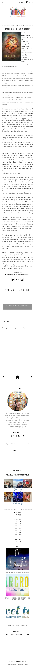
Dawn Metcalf (18, 274)
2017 (16, 528)
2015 (16, 532)
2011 (16, 541)
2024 (17, 512)
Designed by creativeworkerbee (17, 664)
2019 (16, 523)
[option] (17, 301)
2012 (16, 539)
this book (20, 144)
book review (9, 274)
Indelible (24, 33)
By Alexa (13, 274)
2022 (17, 517)
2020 (16, 521)
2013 (16, 537)
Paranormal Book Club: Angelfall (17, 305)
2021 (17, 519)
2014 (16, 534)
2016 (16, 530)
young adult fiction (24, 274)
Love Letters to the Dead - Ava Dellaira (17, 572)
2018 (16, 526)
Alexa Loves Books (15, 661)
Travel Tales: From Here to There (17, 626)
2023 (17, 514)
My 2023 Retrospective (17, 474)
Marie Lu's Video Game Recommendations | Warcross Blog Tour (17, 599)
